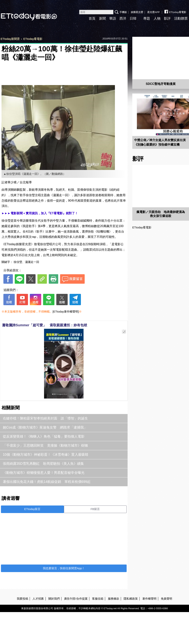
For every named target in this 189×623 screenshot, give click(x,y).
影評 (167, 18)
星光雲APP (153, 12)
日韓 (133, 18)
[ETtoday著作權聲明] (66, 311)
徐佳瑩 (18, 261)
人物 (157, 18)
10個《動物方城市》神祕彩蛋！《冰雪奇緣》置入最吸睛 (45, 454)
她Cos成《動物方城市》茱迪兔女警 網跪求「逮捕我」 (45, 427)
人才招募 (38, 598)
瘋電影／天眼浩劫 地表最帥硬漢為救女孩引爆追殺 (160, 213)
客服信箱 (97, 598)
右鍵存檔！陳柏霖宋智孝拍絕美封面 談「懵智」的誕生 (45, 418)
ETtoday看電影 (175, 11)
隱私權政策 (131, 598)
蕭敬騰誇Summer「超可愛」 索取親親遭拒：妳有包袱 (44, 325)
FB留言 (95, 509)
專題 (146, 18)
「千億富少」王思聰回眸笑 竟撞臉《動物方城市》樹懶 (45, 445)
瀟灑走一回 (32, 261)
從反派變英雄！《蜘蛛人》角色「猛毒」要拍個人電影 (43, 436)
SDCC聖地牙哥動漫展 (160, 83)
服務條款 (113, 598)
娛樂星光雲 (137, 12)
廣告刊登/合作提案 (76, 598)
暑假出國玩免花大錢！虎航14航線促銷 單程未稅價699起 (47, 482)
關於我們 (54, 598)
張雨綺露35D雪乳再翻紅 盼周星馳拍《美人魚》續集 (43, 464)
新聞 (102, 18)
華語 (112, 18)
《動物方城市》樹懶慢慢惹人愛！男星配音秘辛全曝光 (43, 473)
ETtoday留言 (32, 509)
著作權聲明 (149, 598)
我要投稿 (22, 598)
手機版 (123, 12)
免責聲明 (166, 598)
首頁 (92, 18)
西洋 (122, 18)
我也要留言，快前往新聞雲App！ (64, 568)
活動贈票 (181, 18)
